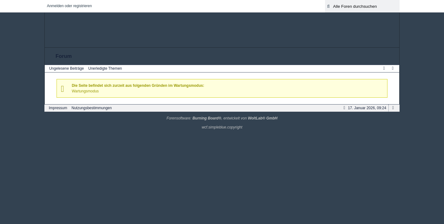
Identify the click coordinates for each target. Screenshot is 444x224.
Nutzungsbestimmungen (91, 108)
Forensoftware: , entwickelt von (222, 118)
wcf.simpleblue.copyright (222, 127)
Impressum (58, 108)
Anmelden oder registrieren (69, 6)
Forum (64, 56)
